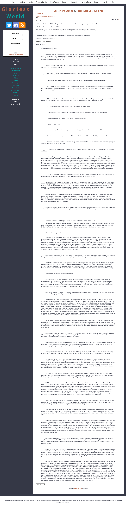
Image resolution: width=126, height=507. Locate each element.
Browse (64, 2)
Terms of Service (15, 104)
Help (112, 2)
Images (96, 2)
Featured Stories (41, 2)
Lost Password (18, 54)
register (80, 488)
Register (22, 2)
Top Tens (16, 85)
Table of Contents (41, 16)
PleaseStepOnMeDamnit (90, 10)
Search (105, 2)
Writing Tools (86, 2)
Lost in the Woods (63, 10)
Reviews (39, 13)
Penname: (15, 33)
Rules (16, 101)
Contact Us (15, 99)
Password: (15, 38)
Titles (16, 78)
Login (31, 2)
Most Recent (54, 2)
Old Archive (74, 2)
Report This (51, 16)
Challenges (15, 83)
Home (14, 2)
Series (16, 80)
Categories (15, 75)
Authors (15, 73)
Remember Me (15, 43)
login (75, 488)
